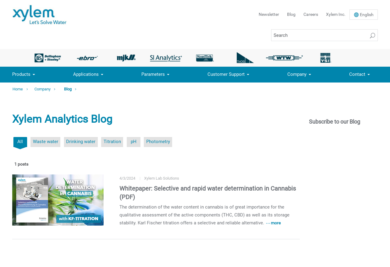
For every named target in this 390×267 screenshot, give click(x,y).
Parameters (153, 74)
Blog (291, 14)
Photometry (158, 141)
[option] (48, 58)
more (276, 222)
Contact (357, 74)
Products (21, 74)
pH (133, 141)
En (367, 14)
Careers (310, 14)
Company (297, 74)
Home (17, 89)
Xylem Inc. (336, 14)
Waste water (45, 141)
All (20, 141)
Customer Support (226, 74)
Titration (112, 141)
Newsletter (269, 14)
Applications (86, 74)
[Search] (324, 35)
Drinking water (80, 141)
